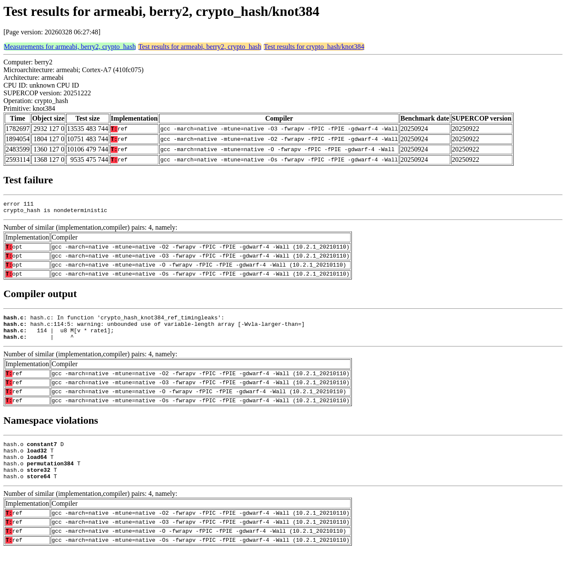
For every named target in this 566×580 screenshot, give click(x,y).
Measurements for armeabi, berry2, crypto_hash (70, 46)
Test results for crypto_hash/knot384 (314, 46)
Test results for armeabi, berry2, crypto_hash (199, 46)
